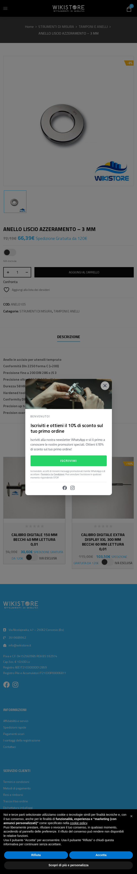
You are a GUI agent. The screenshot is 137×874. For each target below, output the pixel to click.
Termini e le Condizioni (52, 474)
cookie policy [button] (78, 823)
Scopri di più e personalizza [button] (68, 865)
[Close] (105, 385)
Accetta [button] (100, 855)
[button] (131, 816)
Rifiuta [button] (36, 855)
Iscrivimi (68, 460)
